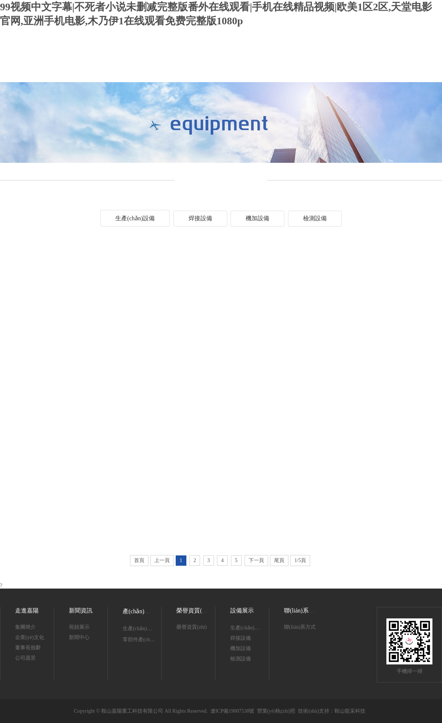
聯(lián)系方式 (300, 627)
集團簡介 (25, 627)
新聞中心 (79, 637)
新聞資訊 (80, 610)
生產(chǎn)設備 (135, 218)
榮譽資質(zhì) (193, 610)
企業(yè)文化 (29, 637)
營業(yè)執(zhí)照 (276, 711)
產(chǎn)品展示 (142, 611)
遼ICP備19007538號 (232, 711)
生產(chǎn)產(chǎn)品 (147, 628)
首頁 (139, 560)
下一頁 (256, 560)
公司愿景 (25, 658)
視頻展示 (79, 627)
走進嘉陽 (27, 610)
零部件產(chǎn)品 (142, 639)
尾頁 (279, 560)
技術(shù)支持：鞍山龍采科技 (331, 711)
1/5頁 (300, 560)
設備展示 (242, 610)
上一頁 (162, 560)
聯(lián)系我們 (302, 610)
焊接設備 (200, 218)
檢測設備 (315, 218)
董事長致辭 (28, 647)
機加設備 (257, 218)
